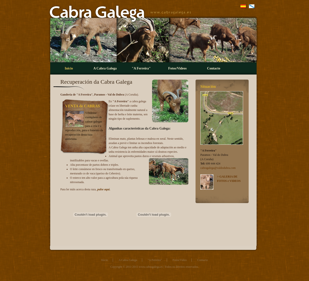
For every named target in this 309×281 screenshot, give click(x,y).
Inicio (69, 68)
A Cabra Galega (105, 68)
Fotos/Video (180, 260)
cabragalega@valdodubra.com (218, 168)
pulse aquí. (103, 189)
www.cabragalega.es (151, 266)
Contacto (213, 68)
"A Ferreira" (141, 68)
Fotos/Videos (177, 68)
